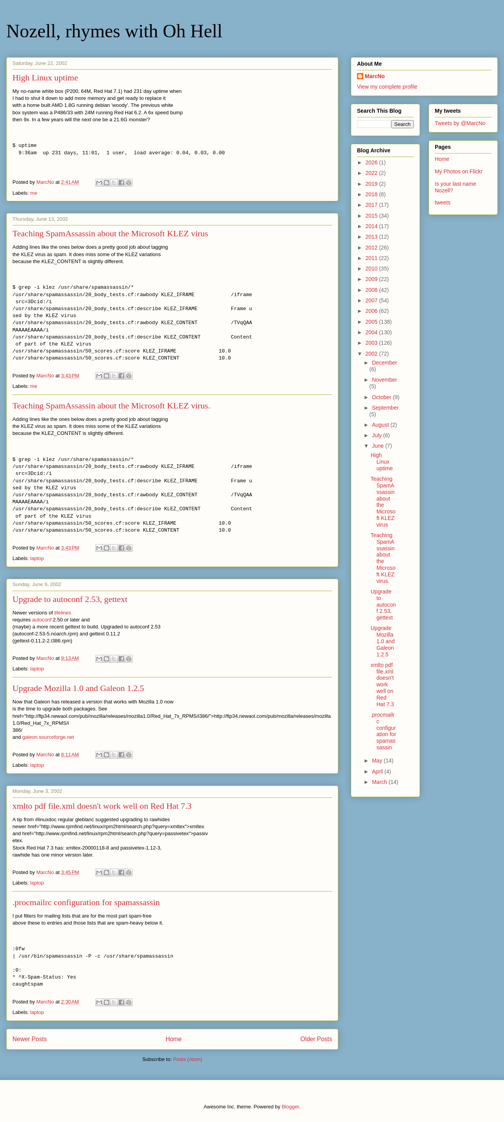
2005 (372, 322)
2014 (372, 226)
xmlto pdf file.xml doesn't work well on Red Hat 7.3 (101, 806)
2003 (372, 343)
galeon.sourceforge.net (48, 737)
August (381, 425)
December (384, 362)
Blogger (290, 1107)
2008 (372, 290)
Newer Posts (29, 1039)
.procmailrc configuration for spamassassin (86, 902)
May (377, 760)
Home (174, 1039)
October (382, 397)
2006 (372, 311)
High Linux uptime (45, 77)
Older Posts (316, 1039)
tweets (442, 202)
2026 (372, 162)
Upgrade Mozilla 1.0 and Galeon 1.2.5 (78, 688)
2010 (372, 268)
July (377, 435)
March (380, 782)
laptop (37, 558)
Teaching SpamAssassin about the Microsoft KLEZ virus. (111, 405)
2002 (372, 354)
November (384, 380)
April (378, 771)
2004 (372, 332)
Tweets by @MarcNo (460, 123)
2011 (372, 258)
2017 (372, 205)
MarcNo (375, 76)
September (385, 408)
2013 (372, 237)
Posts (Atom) (187, 1059)
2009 (372, 279)
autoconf (42, 620)
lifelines (62, 613)
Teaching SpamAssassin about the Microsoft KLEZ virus (110, 233)
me (33, 193)
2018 (372, 194)
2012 (372, 247)
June (378, 446)
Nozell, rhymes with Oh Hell (114, 31)
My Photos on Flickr (459, 171)
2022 (372, 173)
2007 (372, 300)
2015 (372, 216)
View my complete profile (387, 87)
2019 (372, 184)
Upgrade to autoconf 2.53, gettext (70, 599)
